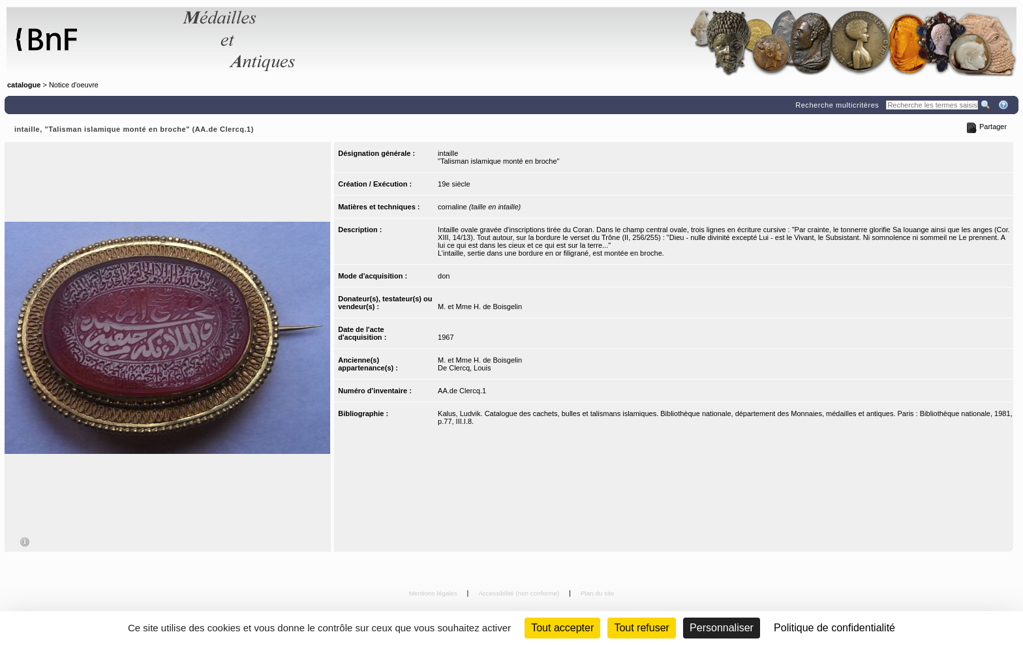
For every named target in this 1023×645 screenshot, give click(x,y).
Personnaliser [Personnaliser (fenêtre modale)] (722, 627)
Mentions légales (434, 593)
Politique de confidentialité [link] (834, 627)
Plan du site (598, 593)
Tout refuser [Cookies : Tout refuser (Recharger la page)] (641, 627)
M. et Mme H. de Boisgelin (480, 306)
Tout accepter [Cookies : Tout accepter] (562, 627)
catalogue (23, 85)
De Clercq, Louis (464, 368)
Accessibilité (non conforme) (519, 593)
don (444, 276)
